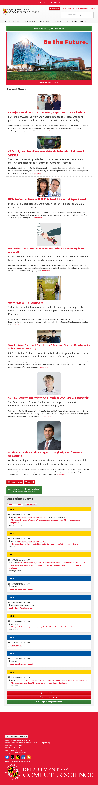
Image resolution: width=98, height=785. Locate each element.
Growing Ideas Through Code (25, 302)
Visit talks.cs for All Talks (49, 697)
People (6, 21)
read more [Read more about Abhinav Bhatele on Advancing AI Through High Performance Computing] (61, 474)
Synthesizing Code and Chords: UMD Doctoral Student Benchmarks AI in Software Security (49, 346)
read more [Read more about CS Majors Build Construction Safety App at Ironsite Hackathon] (50, 131)
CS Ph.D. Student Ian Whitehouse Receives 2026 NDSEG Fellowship (48, 397)
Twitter (12, 757)
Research (17, 21)
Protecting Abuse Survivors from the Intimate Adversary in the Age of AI (46, 250)
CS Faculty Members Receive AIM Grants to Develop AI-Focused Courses (46, 152)
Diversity (72, 21)
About (64, 8)
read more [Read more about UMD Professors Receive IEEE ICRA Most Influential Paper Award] (38, 218)
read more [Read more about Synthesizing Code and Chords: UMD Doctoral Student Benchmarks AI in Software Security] (44, 367)
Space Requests (82, 8)
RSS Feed (29, 482)
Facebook (7, 757)
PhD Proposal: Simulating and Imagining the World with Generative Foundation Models (44, 627)
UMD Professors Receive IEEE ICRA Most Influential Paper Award (47, 199)
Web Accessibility (11, 761)
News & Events (44, 21)
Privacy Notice (24, 761)
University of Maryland (49, 2)
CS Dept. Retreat (15, 645)
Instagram (18, 757)
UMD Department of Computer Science (21, 11)
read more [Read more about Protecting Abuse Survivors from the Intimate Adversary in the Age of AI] (46, 270)
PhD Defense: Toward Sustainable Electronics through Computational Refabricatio (43, 544)
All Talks (30, 505)
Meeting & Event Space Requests (49, 702)
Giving (82, 21)
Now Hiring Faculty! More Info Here (49, 28)
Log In (93, 8)
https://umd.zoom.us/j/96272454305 (32, 541)
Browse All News (15, 482)
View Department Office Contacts (16, 736)
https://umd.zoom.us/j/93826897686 (32, 517)
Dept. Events (16, 504)
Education (29, 21)
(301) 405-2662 (20, 753)
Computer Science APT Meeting (21, 589)
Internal (71, 8)
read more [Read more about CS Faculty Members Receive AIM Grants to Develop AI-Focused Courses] (38, 173)
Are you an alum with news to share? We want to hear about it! (24, 490)
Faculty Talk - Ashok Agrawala (20, 608)
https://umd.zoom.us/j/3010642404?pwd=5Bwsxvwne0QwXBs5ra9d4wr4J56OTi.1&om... (52, 562)
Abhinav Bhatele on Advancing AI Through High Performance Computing (45, 454)
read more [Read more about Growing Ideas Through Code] (19, 324)
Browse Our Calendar (49, 693)
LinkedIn (23, 757)
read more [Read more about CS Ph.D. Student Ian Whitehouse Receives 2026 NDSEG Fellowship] (47, 416)
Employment (54, 8)
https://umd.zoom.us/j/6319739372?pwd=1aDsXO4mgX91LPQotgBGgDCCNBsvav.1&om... (53, 680)
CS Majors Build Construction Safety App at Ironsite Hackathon (46, 112)
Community (59, 21)
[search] (77, 15)
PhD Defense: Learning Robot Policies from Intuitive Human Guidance (37, 683)
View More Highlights (49, 82)
